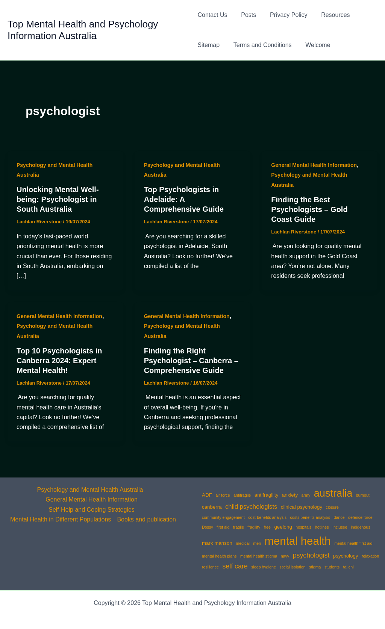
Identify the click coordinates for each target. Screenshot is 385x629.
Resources (330, 15)
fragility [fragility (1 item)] (253, 527)
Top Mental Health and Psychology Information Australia (83, 29)
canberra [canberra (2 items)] (212, 507)
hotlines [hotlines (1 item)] (322, 527)
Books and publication (146, 519)
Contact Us (212, 15)
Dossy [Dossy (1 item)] (207, 527)
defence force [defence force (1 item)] (360, 517)
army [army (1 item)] (306, 495)
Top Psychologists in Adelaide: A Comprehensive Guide (184, 199)
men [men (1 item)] (257, 543)
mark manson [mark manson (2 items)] (217, 543)
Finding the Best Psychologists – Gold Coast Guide (309, 209)
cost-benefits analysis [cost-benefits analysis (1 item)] (267, 517)
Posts (247, 15)
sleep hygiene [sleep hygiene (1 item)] (263, 567)
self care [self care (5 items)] (234, 566)
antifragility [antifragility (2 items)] (267, 495)
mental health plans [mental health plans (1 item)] (219, 556)
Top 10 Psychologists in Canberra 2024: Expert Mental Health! (59, 360)
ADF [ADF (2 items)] (207, 495)
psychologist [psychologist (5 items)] (311, 555)
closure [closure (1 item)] (332, 507)
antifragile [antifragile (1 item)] (242, 495)
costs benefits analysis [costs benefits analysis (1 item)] (310, 517)
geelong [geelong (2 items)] (283, 527)
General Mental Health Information (314, 165)
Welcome (314, 45)
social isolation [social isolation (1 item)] (292, 567)
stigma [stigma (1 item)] (315, 567)
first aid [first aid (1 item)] (223, 527)
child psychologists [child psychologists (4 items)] (251, 506)
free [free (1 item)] (267, 527)
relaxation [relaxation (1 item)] (370, 556)
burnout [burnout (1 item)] (363, 495)
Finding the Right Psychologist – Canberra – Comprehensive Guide (191, 360)
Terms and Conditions (261, 45)
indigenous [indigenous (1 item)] (360, 527)
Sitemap (208, 45)
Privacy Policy (285, 15)
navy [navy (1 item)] (285, 556)
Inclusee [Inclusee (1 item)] (339, 527)
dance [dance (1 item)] (339, 517)
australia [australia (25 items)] (333, 493)
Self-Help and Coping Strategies (92, 509)
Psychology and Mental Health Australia (90, 490)
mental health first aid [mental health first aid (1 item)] (353, 543)
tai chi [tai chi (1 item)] (348, 567)
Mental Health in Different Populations (60, 519)
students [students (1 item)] (332, 567)
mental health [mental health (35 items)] (298, 541)
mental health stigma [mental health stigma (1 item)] (258, 556)
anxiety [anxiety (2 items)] (290, 495)
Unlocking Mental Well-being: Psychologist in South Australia (58, 199)
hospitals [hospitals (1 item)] (303, 527)
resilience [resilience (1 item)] (210, 567)
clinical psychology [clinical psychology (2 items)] (301, 507)
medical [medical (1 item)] (243, 543)
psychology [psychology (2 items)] (345, 556)
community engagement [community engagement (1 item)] (223, 517)
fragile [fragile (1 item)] (238, 527)
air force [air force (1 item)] (222, 495)
